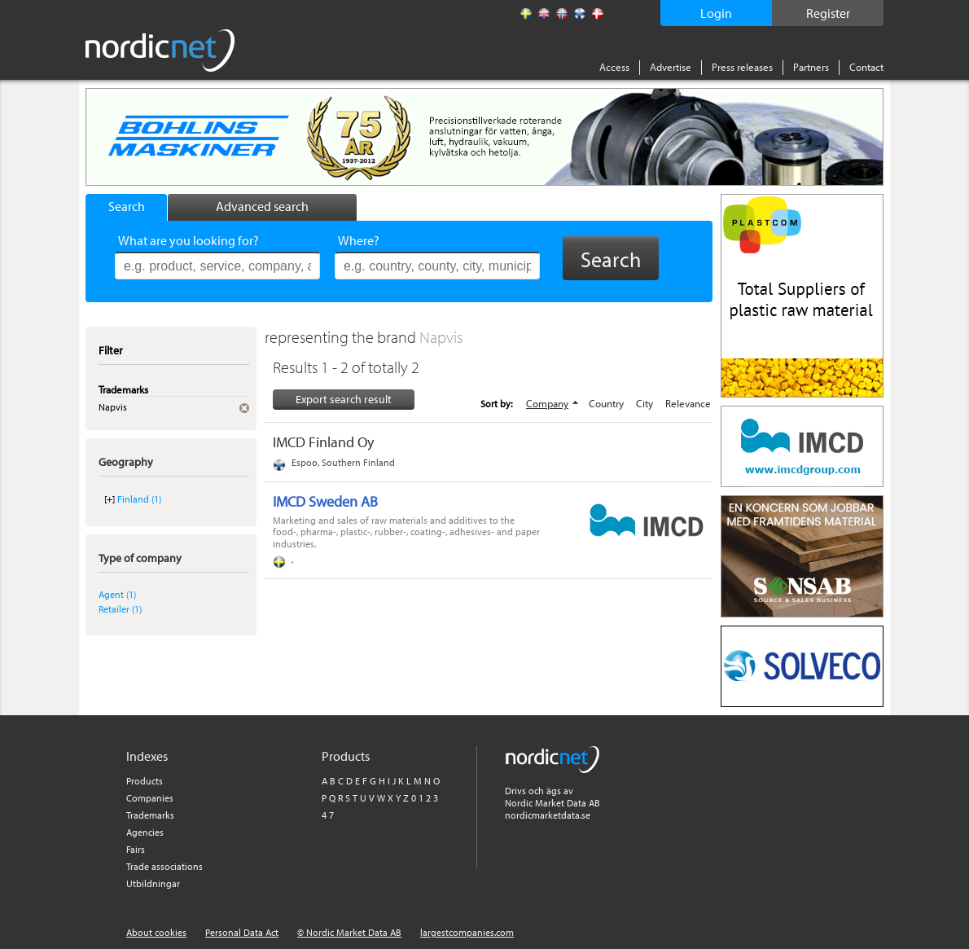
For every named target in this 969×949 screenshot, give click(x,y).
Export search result (344, 399)
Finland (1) (139, 499)
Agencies (145, 832)
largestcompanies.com (467, 932)
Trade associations (164, 866)
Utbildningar (153, 883)
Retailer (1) (120, 609)
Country (606, 403)
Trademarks (150, 815)
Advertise (670, 66)
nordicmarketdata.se (547, 815)
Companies (149, 798)
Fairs (135, 849)
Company (547, 403)
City (644, 403)
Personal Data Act (241, 932)
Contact (866, 66)
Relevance (688, 403)
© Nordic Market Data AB (349, 932)
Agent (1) (117, 594)
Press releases (742, 66)
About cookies (156, 932)
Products (144, 781)
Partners (811, 66)
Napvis (441, 337)
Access (614, 66)
